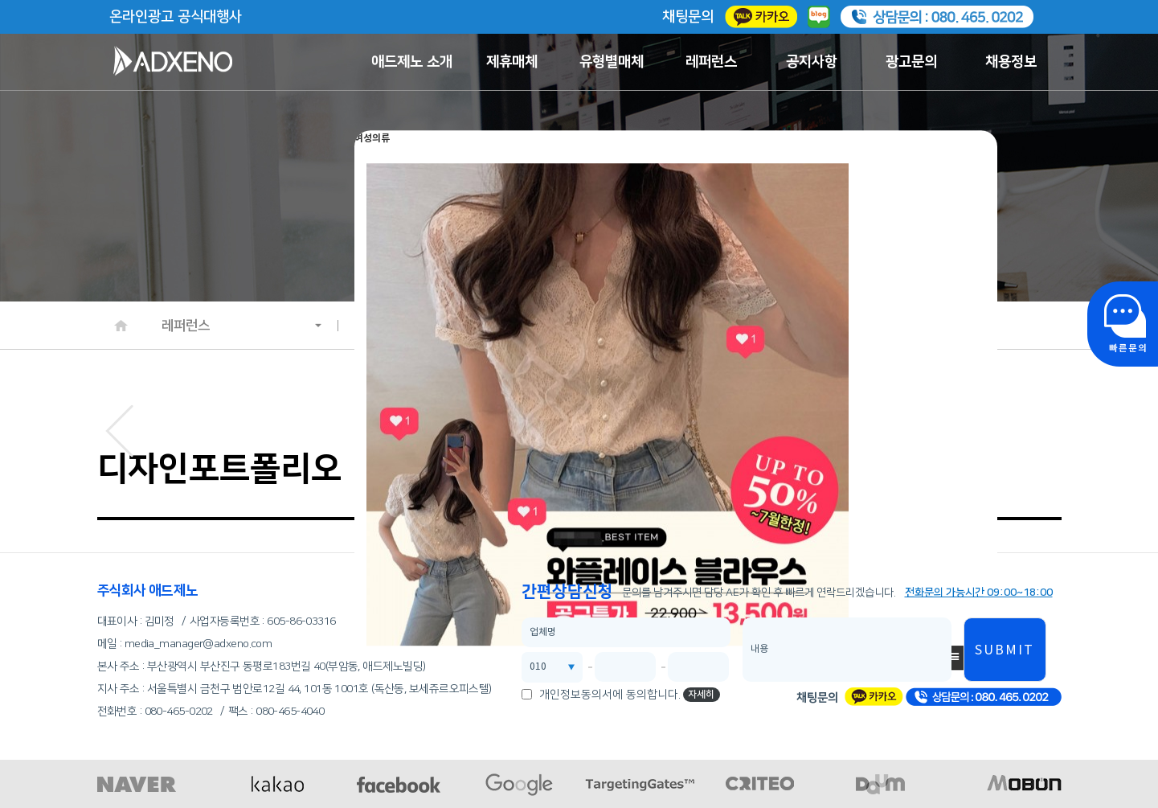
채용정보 (1011, 62)
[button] (119, 426)
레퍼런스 (711, 62)
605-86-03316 (301, 621)
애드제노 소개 (411, 62)
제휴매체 (512, 62)
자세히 (701, 694)
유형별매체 (611, 62)
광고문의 (911, 62)
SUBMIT (1004, 650)
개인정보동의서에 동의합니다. (610, 694)
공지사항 (811, 62)
